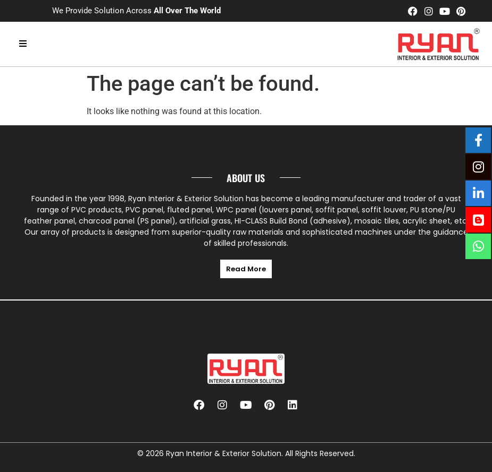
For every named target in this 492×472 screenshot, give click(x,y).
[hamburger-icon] (23, 44)
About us (246, 178)
